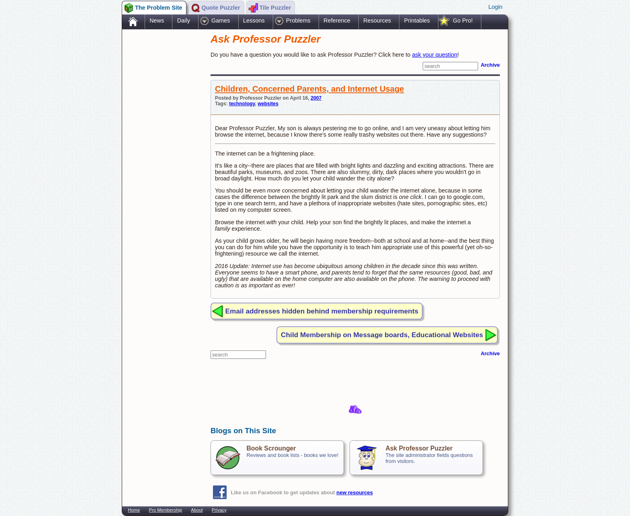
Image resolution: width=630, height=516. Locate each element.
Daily (183, 20)
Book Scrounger (271, 448)
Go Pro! (463, 20)
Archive (490, 65)
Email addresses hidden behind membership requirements (322, 311)
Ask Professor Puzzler (418, 448)
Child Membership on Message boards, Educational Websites (382, 335)
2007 (316, 98)
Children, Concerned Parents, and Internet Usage (309, 88)
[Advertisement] (162, 157)
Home (134, 510)
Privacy (219, 510)
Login (495, 7)
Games (220, 20)
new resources (354, 492)
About (196, 510)
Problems (298, 20)
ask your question (435, 54)
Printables (417, 20)
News (156, 20)
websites (268, 103)
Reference (336, 20)
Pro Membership (165, 510)
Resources (377, 20)
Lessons (254, 20)
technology (242, 103)
